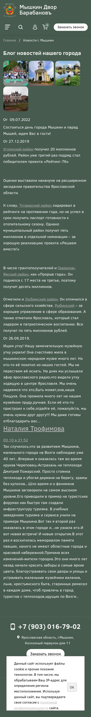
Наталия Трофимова (33, 428)
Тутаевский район (35, 205)
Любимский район (41, 299)
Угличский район (18, 149)
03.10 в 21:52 (15, 440)
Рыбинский (64, 305)
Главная (9, 40)
